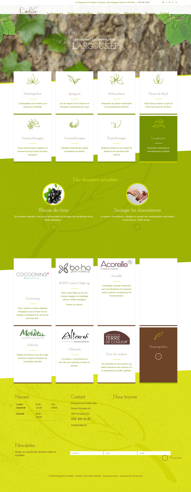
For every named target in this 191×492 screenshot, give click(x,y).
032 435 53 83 (145, 2)
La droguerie (55, 11)
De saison (142, 11)
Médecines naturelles (78, 11)
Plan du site (176, 3)
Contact (170, 3)
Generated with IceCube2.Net (132, 475)
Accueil (164, 3)
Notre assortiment (104, 11)
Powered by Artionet (109, 475)
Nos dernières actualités (95, 179)
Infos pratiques (126, 11)
